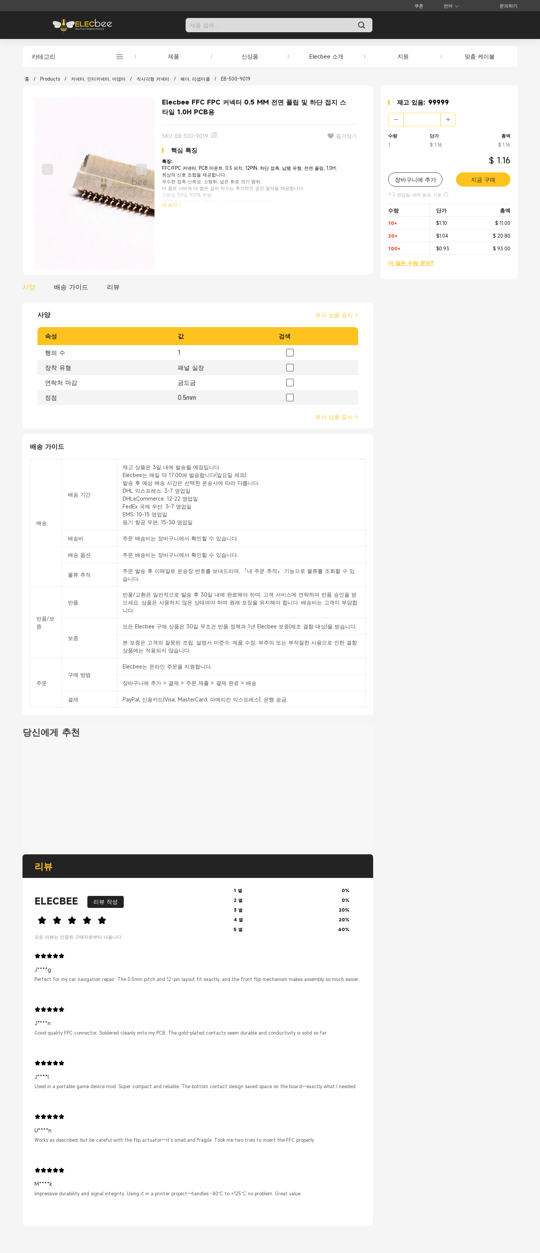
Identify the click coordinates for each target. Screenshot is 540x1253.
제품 (173, 56)
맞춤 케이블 (480, 56)
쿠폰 (418, 6)
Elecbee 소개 (326, 56)
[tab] (30, 287)
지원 (403, 56)
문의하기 (509, 6)
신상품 (250, 56)
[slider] (128, 919)
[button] (396, 119)
